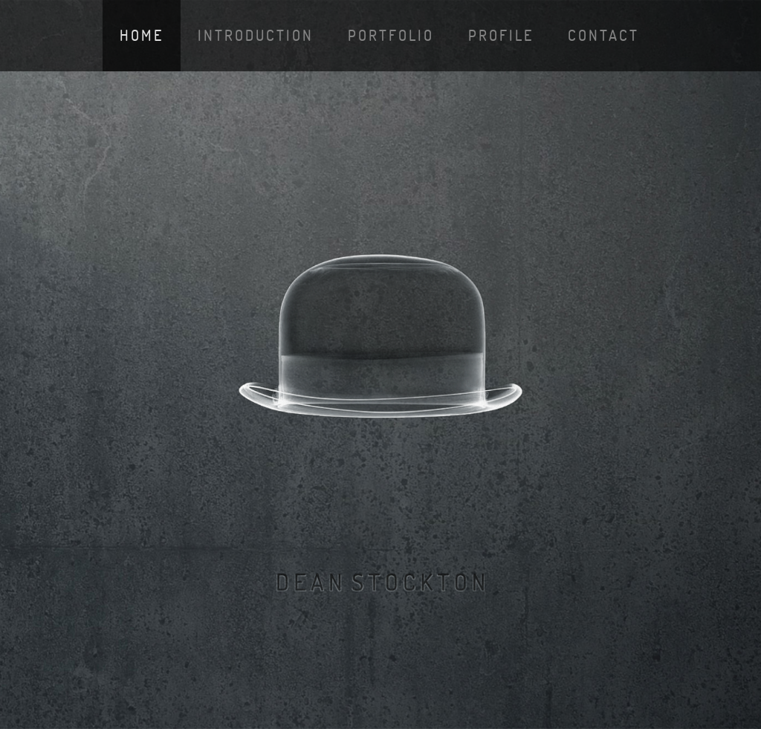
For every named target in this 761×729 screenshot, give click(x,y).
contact (603, 35)
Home (141, 35)
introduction (256, 35)
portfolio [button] (391, 35)
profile (501, 35)
